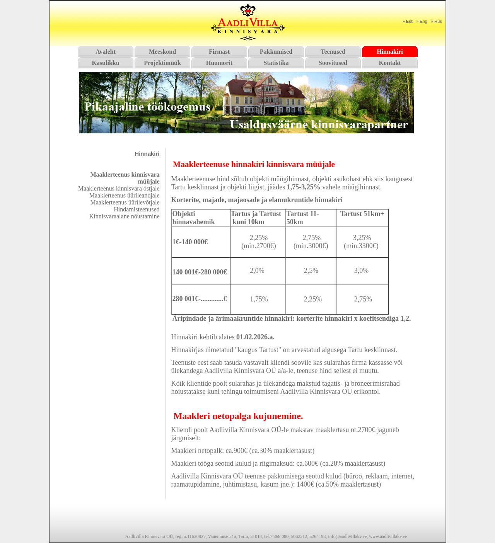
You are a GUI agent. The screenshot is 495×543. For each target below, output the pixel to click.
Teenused (333, 51)
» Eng (421, 21)
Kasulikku (105, 63)
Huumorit (219, 63)
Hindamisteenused (136, 209)
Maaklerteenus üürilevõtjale (124, 202)
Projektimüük (162, 63)
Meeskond (162, 51)
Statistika (276, 63)
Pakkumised (276, 51)
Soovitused (333, 63)
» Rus (436, 21)
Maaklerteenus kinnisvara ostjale (119, 188)
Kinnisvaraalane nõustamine (124, 216)
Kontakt (390, 63)
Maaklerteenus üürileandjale (124, 195)
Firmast (219, 51)
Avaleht (106, 51)
